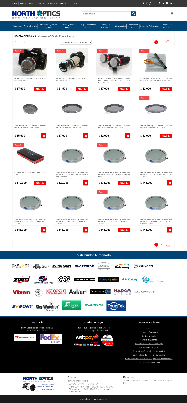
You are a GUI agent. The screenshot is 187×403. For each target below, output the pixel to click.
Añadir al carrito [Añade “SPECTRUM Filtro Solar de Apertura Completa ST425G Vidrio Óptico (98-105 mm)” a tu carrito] (169, 182)
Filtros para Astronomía (106, 26)
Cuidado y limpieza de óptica (68, 26)
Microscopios (120, 26)
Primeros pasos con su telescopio (149, 343)
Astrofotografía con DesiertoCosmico (149, 351)
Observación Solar (133, 26)
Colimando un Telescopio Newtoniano (149, 355)
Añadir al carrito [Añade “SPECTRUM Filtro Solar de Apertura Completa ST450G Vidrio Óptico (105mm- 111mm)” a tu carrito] (169, 230)
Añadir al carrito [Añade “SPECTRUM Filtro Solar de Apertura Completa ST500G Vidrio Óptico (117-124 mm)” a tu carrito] (85, 230)
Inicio (14, 3)
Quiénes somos (27, 3)
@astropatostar (101, 399)
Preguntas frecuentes (149, 332)
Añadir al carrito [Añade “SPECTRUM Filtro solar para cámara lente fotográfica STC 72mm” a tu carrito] (127, 135)
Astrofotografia (30, 26)
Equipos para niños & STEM (88, 26)
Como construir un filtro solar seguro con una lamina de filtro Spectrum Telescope (148, 360)
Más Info (40, 89)
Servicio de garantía (149, 340)
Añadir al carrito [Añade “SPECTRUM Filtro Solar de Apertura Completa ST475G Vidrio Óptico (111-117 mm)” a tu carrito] (43, 230)
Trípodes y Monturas (167, 26)
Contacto (74, 3)
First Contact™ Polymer (149, 347)
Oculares (144, 26)
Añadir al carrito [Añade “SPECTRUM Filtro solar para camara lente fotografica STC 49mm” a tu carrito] (43, 135)
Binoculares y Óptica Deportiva (48, 26)
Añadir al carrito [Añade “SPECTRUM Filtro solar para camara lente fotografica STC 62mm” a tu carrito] (85, 135)
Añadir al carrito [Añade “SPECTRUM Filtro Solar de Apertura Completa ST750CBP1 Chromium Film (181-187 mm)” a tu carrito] (85, 182)
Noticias (40, 3)
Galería (63, 3)
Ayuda (149, 328)
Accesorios (17, 26)
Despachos (52, 3)
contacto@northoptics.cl (78, 381)
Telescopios (154, 26)
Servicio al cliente (149, 336)
